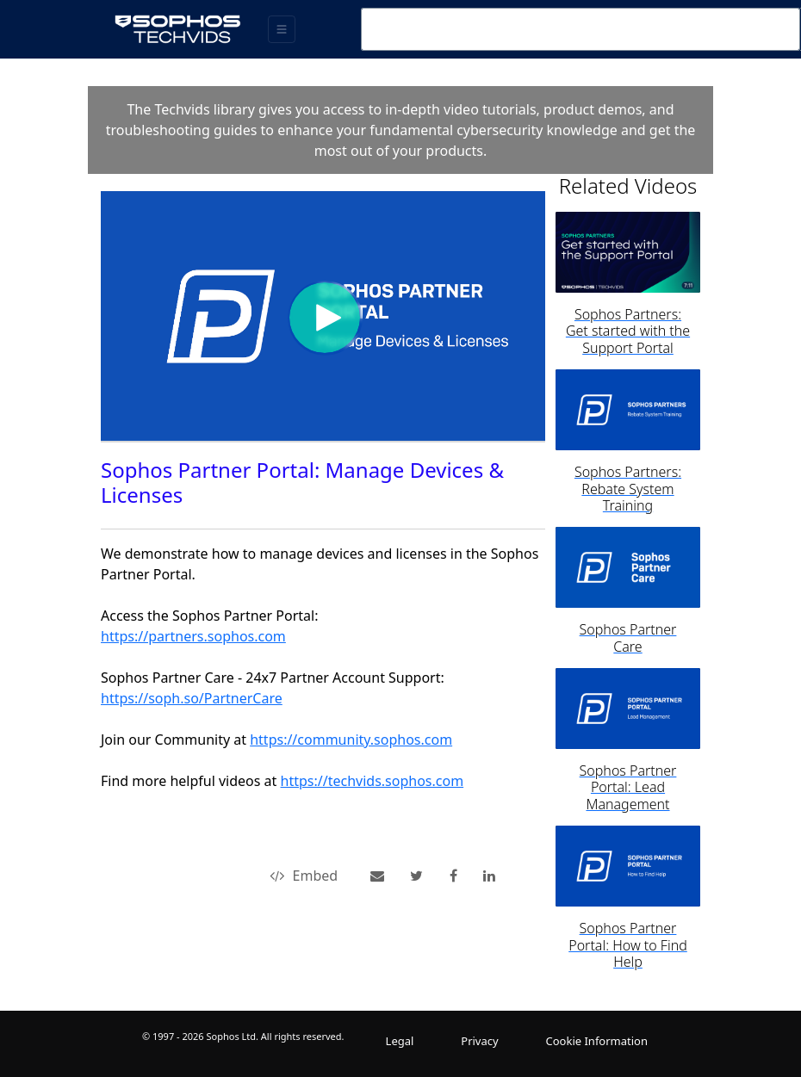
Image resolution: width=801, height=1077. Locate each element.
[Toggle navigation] (281, 29)
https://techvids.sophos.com (372, 780)
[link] (416, 875)
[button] (377, 875)
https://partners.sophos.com (193, 636)
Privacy (479, 1041)
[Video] (323, 316)
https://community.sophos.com (351, 739)
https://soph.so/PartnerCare (192, 698)
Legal (400, 1041)
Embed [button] (304, 875)
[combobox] (580, 29)
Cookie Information (597, 1041)
